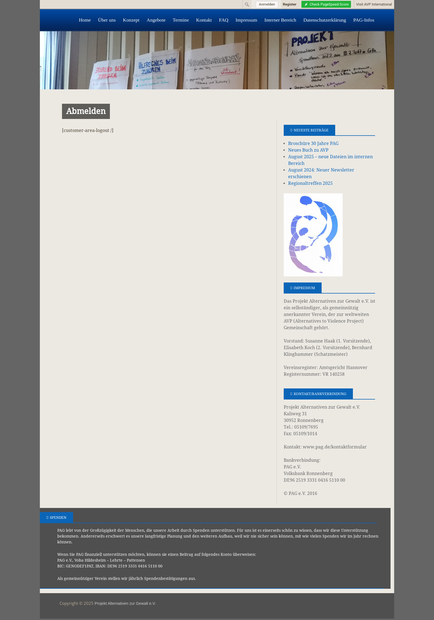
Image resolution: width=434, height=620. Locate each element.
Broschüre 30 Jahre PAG (313, 143)
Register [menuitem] (289, 4)
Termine (181, 20)
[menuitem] (266, 4)
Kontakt (204, 20)
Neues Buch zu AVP (308, 150)
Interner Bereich (280, 20)
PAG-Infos (363, 20)
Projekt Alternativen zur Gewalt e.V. (125, 603)
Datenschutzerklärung (324, 20)
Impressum (246, 20)
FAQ (223, 20)
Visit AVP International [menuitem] (374, 4)
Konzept (131, 20)
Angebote (156, 20)
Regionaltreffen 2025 (310, 183)
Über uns (107, 20)
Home (85, 20)
